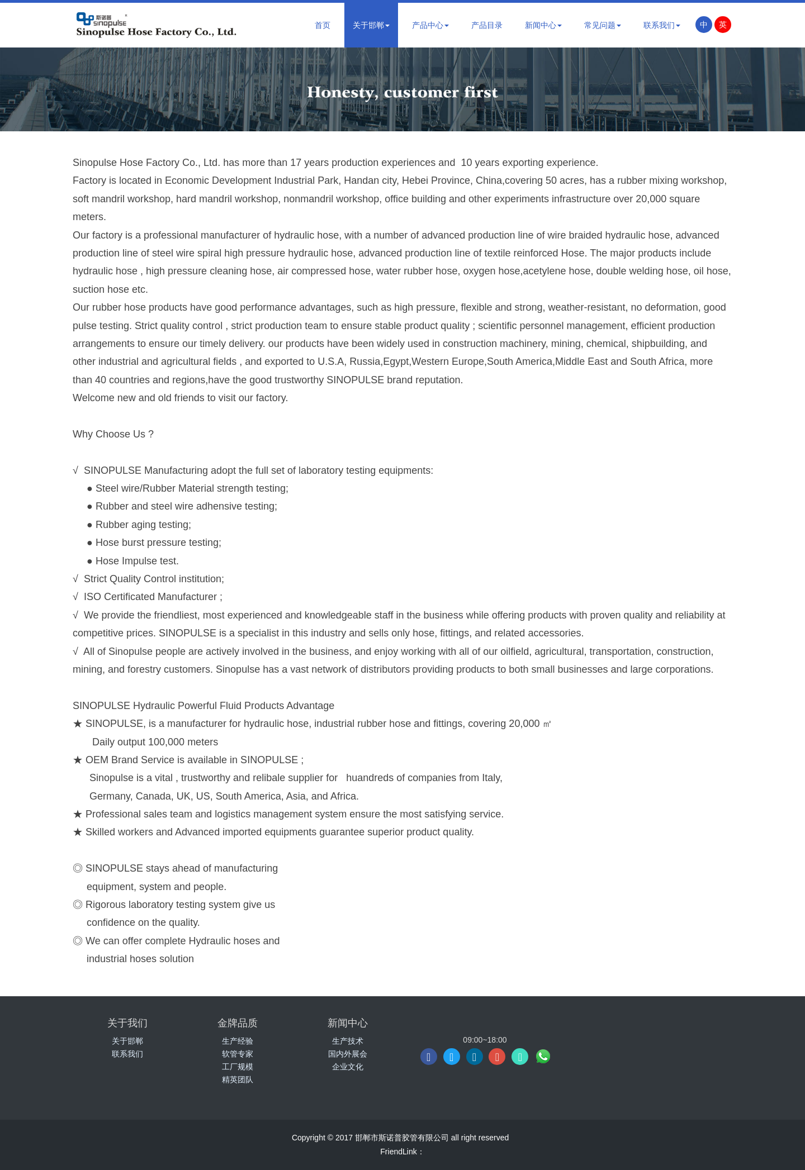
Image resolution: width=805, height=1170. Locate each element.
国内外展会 (347, 1053)
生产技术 (347, 1040)
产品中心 (430, 25)
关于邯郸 (371, 25)
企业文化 (347, 1066)
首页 (322, 25)
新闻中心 (543, 25)
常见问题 (602, 25)
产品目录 (487, 25)
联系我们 (661, 25)
